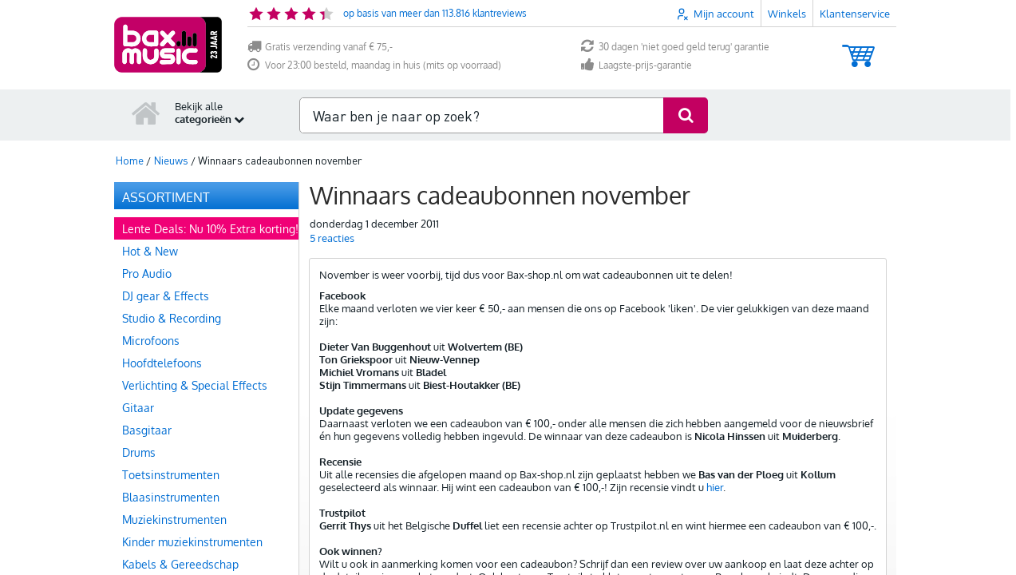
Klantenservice (855, 13)
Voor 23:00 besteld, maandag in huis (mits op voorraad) (374, 65)
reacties (332, 238)
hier (714, 487)
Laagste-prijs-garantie (636, 65)
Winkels (787, 13)
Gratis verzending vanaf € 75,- (320, 47)
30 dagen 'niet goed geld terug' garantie (675, 47)
